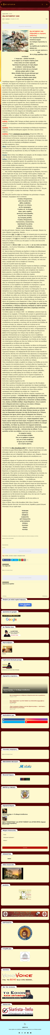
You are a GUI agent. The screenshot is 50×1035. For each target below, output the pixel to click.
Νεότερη (4, 596)
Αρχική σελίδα (5, 13)
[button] (1, 4)
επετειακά (11, 555)
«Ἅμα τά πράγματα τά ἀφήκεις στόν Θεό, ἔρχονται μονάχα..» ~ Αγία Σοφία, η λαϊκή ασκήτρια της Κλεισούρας (27, 707)
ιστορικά (15, 555)
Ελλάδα (10, 13)
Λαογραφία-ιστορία (21, 555)
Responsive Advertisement (25, 26)
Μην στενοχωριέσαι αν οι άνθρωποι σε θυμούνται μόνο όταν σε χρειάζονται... (27, 695)
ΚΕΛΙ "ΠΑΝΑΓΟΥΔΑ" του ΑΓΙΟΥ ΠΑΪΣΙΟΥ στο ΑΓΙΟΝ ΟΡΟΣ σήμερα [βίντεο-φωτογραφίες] (27, 701)
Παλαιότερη (44, 596)
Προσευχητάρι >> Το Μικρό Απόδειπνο (16, 690)
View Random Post (25, 605)
